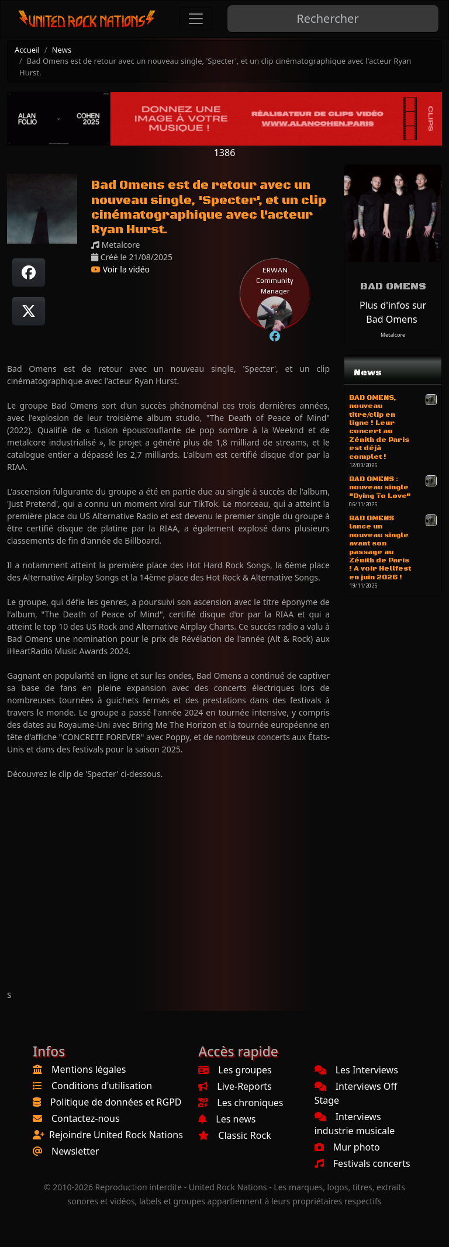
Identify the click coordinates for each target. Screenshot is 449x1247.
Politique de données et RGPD (116, 1102)
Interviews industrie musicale (355, 1123)
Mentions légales (88, 1069)
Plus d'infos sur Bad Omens (393, 312)
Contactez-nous (85, 1118)
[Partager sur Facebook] (29, 272)
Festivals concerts (362, 1163)
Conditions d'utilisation (101, 1085)
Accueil (27, 49)
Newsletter (75, 1151)
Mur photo (347, 1147)
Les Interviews (356, 1069)
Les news (226, 1119)
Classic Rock (234, 1135)
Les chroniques (240, 1102)
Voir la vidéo (120, 269)
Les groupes (234, 1069)
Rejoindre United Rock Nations (116, 1134)
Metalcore (393, 334)
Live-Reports (234, 1086)
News (61, 49)
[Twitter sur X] (29, 311)
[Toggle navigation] (195, 18)
